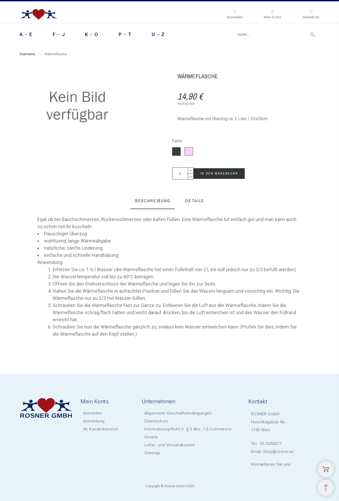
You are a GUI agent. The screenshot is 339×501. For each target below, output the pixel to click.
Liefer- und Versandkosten (169, 445)
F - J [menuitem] (59, 34)
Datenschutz (156, 421)
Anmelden (92, 413)
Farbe (177, 141)
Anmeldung (94, 421)
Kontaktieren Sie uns (271, 464)
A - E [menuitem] (26, 34)
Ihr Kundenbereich (100, 429)
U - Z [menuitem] (158, 34)
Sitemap (152, 453)
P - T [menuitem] (125, 34)
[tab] (152, 201)
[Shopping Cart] (326, 469)
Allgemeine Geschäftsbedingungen (178, 413)
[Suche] (275, 34)
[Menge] (180, 173)
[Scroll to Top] (326, 488)
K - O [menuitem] (92, 34)
